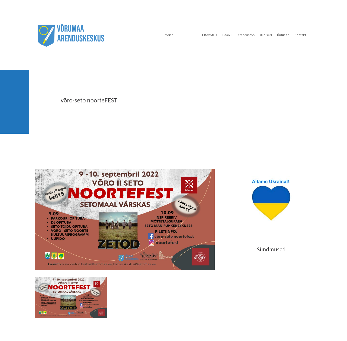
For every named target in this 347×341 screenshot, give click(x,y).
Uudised (266, 35)
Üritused (283, 35)
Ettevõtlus (209, 35)
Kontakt (300, 35)
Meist (169, 35)
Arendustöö (246, 35)
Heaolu (227, 35)
